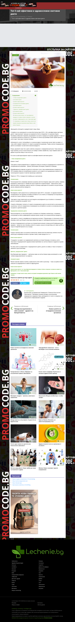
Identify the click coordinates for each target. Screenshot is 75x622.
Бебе (13, 572)
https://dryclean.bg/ (17, 483)
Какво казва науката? (19, 101)
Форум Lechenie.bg (16, 590)
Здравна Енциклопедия (17, 563)
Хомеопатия (42, 576)
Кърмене (41, 571)
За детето (41, 565)
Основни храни (17, 99)
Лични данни (41, 605)
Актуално (41, 588)
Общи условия (16, 605)
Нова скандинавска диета (20, 97)
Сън (40, 582)
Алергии (14, 580)
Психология (41, 584)
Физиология (42, 586)
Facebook (14, 283)
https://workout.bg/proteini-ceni (20, 481)
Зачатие (14, 569)
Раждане (14, 571)
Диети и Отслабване (43, 567)
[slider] (15, 280)
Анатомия (14, 586)
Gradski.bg (14, 608)
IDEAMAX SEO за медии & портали (20, 618)
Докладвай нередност (43, 283)
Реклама (14, 603)
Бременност (42, 569)
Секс (40, 572)
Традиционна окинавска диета (21, 103)
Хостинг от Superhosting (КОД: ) (40, 618)
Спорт (40, 580)
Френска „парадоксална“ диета (21, 109)
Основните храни (18, 111)
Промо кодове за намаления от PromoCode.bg (23, 479)
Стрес (13, 584)
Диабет (40, 578)
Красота (41, 574)
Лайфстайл (14, 576)
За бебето (14, 567)
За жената (41, 563)
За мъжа (14, 565)
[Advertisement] (37, 35)
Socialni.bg (20, 608)
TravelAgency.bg (27, 608)
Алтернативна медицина (18, 574)
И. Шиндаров (15, 91)
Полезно (30, 16)
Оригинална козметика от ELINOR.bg (21, 485)
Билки (13, 582)
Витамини (14, 588)
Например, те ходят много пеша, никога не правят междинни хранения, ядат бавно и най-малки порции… (24, 123)
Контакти (40, 603)
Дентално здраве (16, 578)
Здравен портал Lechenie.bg (18, 16)
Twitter (23, 283)
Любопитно (15, 561)
